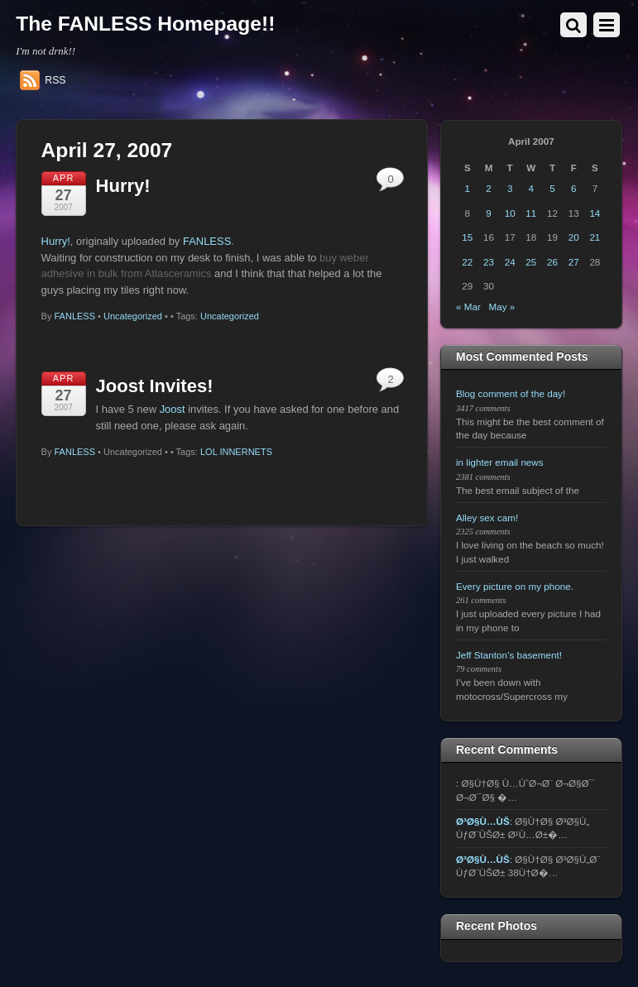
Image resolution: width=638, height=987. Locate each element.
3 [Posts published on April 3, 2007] (509, 188)
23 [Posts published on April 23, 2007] (488, 261)
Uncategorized (132, 316)
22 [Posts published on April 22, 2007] (467, 261)
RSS (55, 80)
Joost (172, 409)
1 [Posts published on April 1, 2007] (467, 188)
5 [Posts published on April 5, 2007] (551, 188)
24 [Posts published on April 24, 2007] (510, 261)
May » (502, 306)
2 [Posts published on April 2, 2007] (488, 188)
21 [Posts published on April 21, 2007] (594, 237)
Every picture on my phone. (514, 586)
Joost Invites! (154, 386)
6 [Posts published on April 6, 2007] (573, 188)
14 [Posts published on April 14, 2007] (594, 213)
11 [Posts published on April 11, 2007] (530, 213)
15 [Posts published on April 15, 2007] (467, 237)
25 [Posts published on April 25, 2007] (530, 261)
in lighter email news (500, 462)
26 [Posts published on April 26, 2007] (552, 261)
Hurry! (123, 185)
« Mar (468, 306)
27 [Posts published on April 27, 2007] (573, 261)
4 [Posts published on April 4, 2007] (531, 188)
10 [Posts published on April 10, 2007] (510, 213)
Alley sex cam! (487, 517)
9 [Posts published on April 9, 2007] (488, 213)
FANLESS (207, 241)
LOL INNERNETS (236, 452)
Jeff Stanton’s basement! (509, 654)
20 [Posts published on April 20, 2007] (573, 237)
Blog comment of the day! (510, 393)
